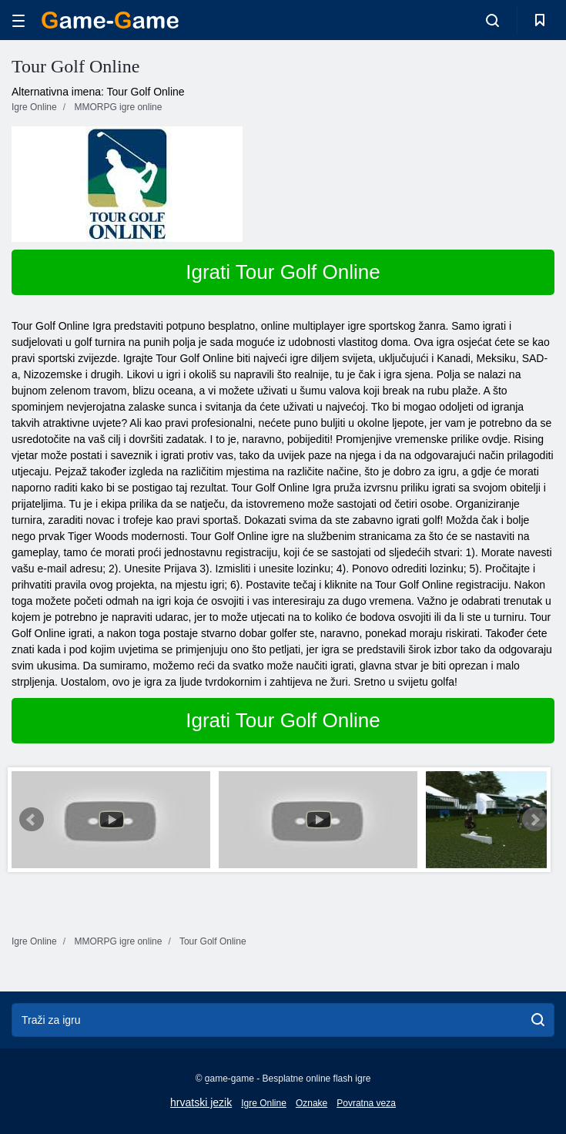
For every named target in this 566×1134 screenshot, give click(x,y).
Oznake (311, 1103)
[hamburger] (18, 20)
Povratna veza (366, 1103)
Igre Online (263, 1103)
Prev (31, 819)
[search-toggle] (492, 20)
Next (534, 819)
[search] (537, 1020)
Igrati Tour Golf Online (283, 272)
